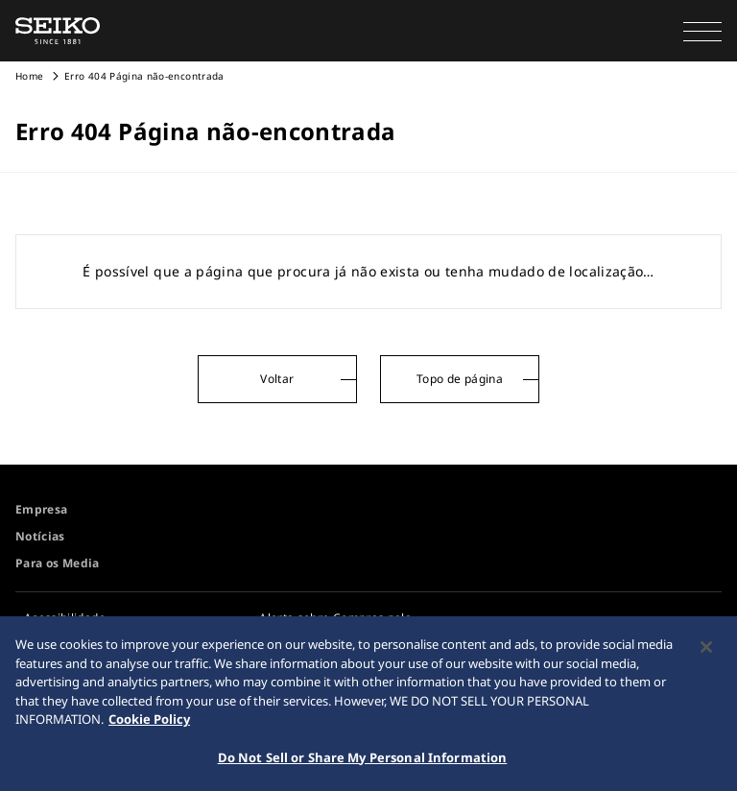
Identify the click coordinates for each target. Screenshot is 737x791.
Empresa (41, 509)
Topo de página (459, 379)
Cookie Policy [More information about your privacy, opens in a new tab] (149, 722)
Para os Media (57, 563)
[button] (702, 30)
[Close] (706, 650)
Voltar (277, 379)
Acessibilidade (65, 618)
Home (29, 76)
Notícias (40, 536)
